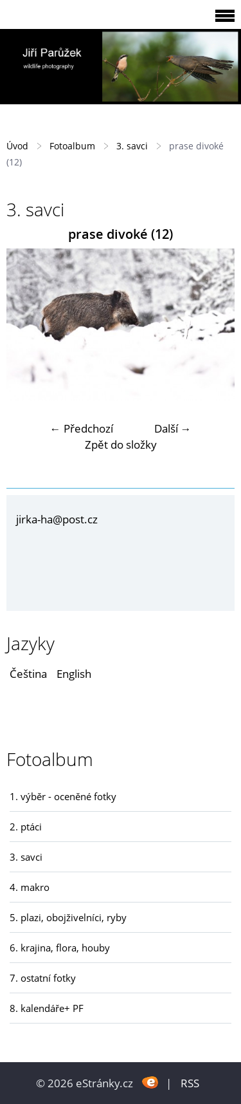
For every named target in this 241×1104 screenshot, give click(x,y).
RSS (190, 1083)
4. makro (29, 887)
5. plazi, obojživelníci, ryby (68, 917)
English (74, 673)
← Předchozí (81, 428)
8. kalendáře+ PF (47, 1008)
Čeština (28, 673)
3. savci (132, 146)
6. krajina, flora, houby (60, 947)
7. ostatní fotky (43, 977)
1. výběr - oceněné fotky (63, 796)
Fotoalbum (72, 146)
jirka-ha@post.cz (57, 519)
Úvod (17, 146)
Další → (173, 428)
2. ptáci (26, 826)
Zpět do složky (121, 444)
